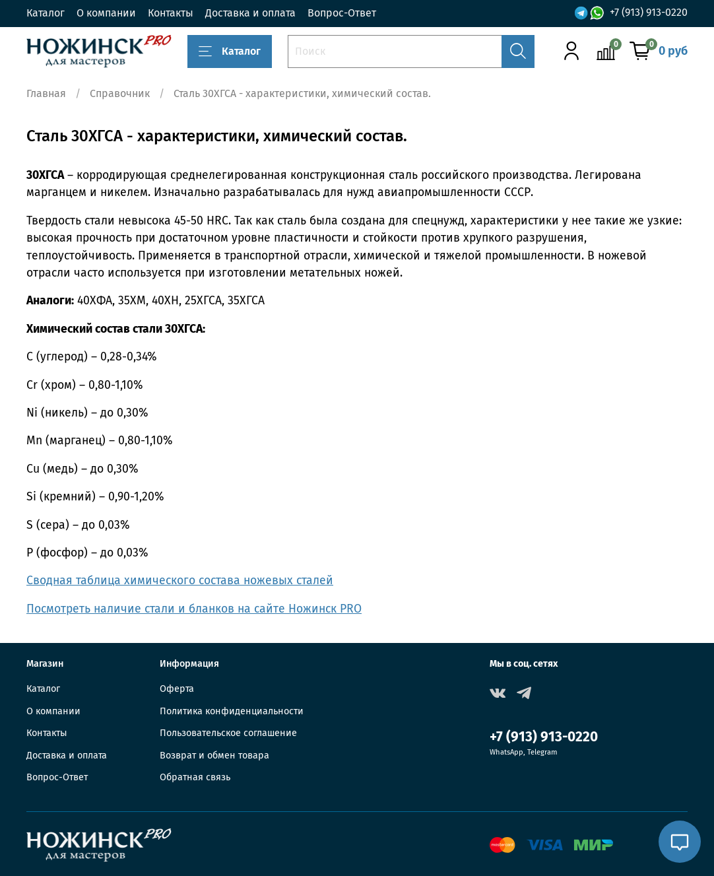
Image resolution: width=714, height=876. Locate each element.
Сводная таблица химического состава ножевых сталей (179, 581)
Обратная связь (195, 777)
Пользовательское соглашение (228, 733)
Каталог (45, 13)
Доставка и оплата (250, 13)
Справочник (120, 93)
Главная (46, 93)
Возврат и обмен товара (214, 755)
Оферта (177, 688)
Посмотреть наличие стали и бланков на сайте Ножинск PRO (194, 609)
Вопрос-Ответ (342, 13)
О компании (106, 13)
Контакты (170, 13)
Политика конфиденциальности (232, 711)
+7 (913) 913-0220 (649, 13)
